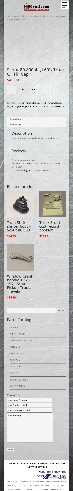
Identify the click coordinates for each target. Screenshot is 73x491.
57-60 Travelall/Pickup (29, 102)
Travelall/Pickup (21, 16)
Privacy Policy (44, 471)
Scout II (14, 373)
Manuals (15, 347)
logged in (28, 170)
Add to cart (30, 89)
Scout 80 (34, 106)
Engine (10, 106)
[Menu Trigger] (65, 5)
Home (9, 16)
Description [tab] (16, 119)
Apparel (14, 327)
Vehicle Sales (17, 386)
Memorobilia (17, 353)
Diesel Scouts (17, 334)
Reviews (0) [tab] (16, 124)
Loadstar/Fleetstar (21, 340)
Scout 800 (44, 106)
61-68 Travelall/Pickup (39, 16)
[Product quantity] (11, 90)
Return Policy (60, 471)
